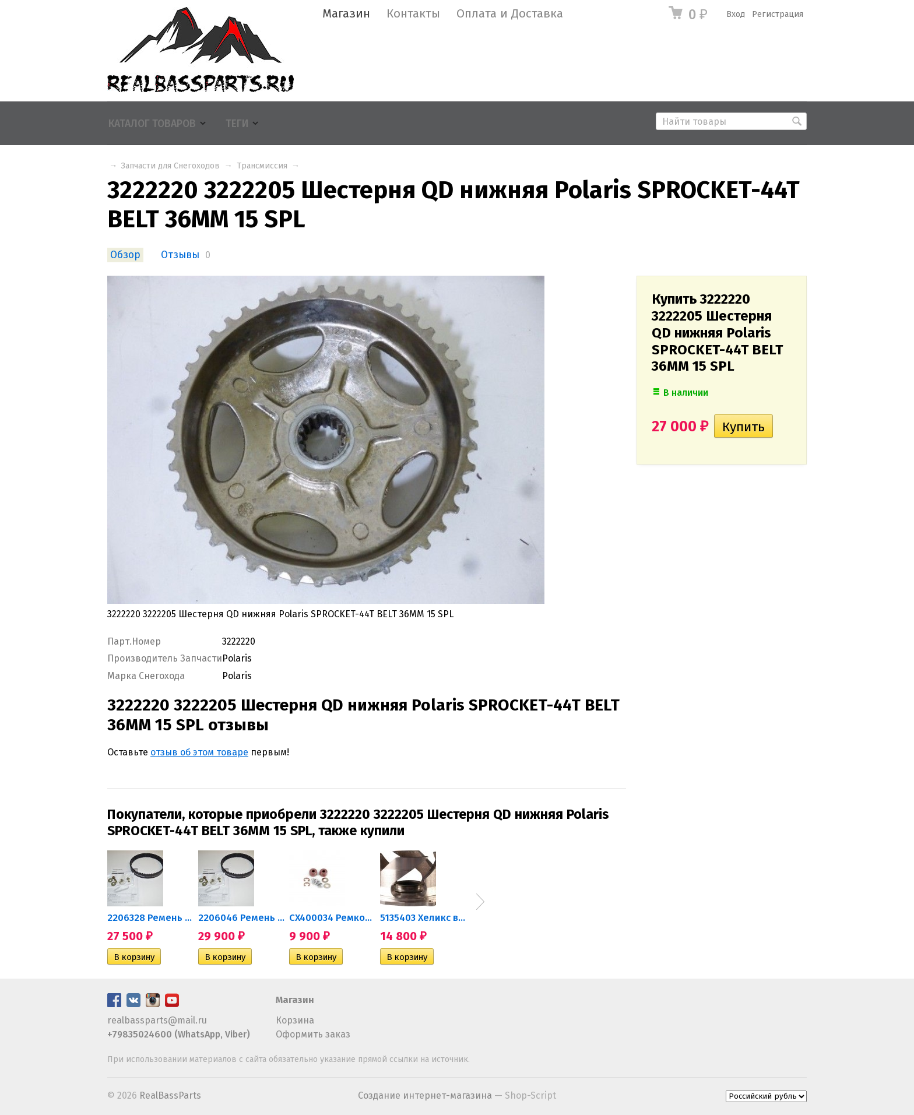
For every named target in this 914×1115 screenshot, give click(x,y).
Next (480, 902)
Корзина (295, 1020)
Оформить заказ (313, 1034)
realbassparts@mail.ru (157, 1020)
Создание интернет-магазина (425, 1095)
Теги (237, 124)
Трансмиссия (262, 166)
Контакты (413, 13)
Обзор (125, 255)
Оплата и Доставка (509, 13)
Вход (735, 14)
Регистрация (777, 14)
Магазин (346, 13)
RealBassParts (170, 1095)
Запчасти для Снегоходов (170, 166)
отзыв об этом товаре (199, 752)
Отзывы (180, 255)
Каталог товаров (152, 124)
